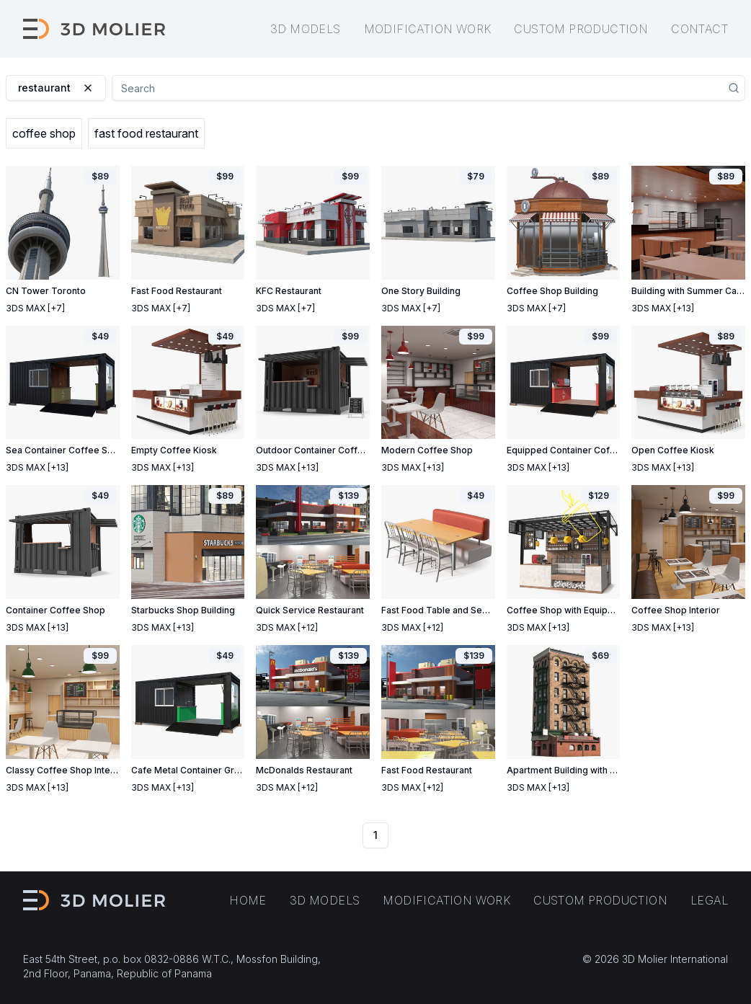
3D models (305, 29)
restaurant (56, 87)
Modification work (428, 29)
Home (248, 900)
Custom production (581, 29)
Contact (699, 29)
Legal (709, 900)
